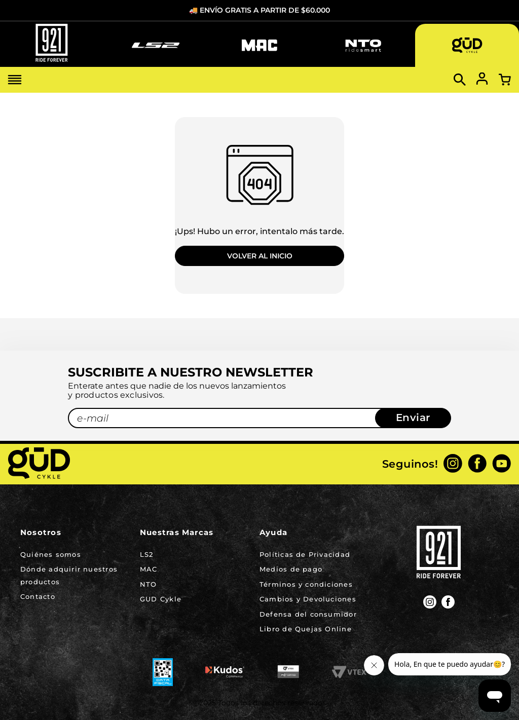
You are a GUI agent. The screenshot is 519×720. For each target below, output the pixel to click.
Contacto (37, 596)
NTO (148, 584)
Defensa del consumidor (308, 614)
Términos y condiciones (306, 584)
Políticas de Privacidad (305, 554)
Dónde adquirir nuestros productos (69, 575)
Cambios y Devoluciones (308, 599)
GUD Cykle (160, 599)
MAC (149, 569)
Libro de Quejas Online (306, 629)
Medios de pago (291, 569)
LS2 (147, 554)
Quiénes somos (50, 554)
